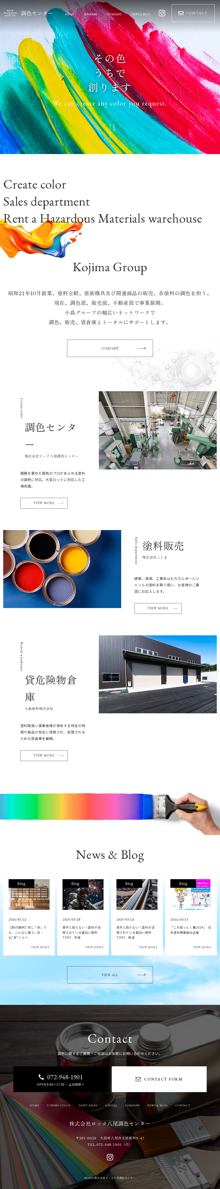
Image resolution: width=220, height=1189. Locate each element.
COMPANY (123, 348)
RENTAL (111, 1105)
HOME (34, 1105)
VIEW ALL (124, 975)
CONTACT (182, 1105)
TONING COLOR (59, 1105)
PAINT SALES (88, 1105)
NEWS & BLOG (157, 1105)
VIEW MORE (48, 503)
